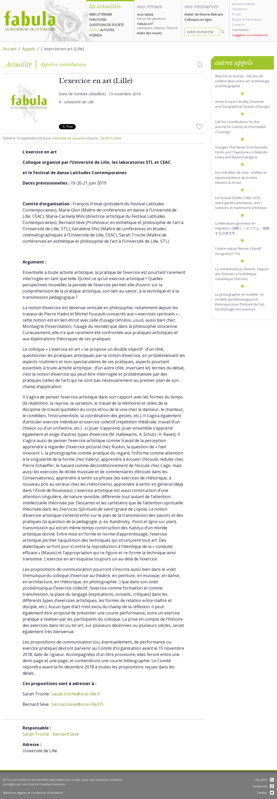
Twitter (265, 793)
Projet (236, 14)
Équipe (237, 19)
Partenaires (254, 19)
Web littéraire (100, 14)
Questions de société (106, 25)
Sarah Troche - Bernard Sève (51, 734)
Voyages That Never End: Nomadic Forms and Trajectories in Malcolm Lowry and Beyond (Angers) (241, 152)
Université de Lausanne (69, 138)
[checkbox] (200, 65)
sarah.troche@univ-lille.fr (76, 694)
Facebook (263, 786)
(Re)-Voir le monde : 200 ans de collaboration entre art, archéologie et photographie (242, 81)
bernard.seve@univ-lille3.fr (77, 704)
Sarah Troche (110, 138)
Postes (108, 30)
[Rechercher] (223, 32)
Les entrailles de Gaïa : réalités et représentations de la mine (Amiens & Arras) (240, 177)
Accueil (9, 49)
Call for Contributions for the (240, 126)
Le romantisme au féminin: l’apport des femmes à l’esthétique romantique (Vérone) (242, 274)
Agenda (95, 35)
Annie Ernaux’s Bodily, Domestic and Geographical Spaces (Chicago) (242, 104)
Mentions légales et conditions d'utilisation (33, 793)
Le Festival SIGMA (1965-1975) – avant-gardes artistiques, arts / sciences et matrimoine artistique (241, 202)
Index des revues (149, 33)
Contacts (238, 24)
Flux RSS (264, 780)
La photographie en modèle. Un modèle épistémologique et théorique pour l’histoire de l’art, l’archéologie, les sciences (240, 302)
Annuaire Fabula (243, 4)
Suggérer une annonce (249, 35)
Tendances (239, 9)
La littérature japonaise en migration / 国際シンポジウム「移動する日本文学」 (242, 228)
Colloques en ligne (198, 19)
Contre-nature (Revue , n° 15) (238, 251)
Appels (94, 30)
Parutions (97, 19)
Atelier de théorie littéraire (203, 14)
